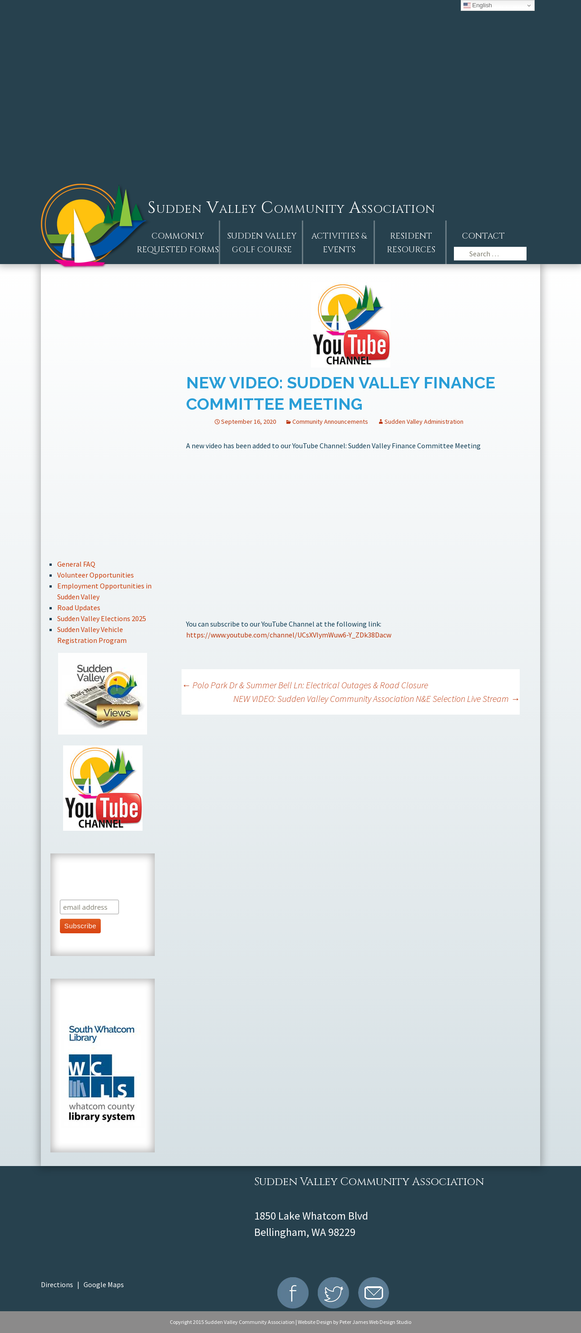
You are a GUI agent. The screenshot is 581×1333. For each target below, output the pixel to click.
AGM (103, 294)
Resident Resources (411, 242)
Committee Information (103, 446)
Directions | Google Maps (82, 1284)
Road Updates (78, 607)
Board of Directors (103, 416)
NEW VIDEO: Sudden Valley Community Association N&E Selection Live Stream (376, 698)
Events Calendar (103, 355)
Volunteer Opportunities (95, 574)
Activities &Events (339, 242)
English (477, 5)
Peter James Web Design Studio (375, 1321)
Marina (103, 538)
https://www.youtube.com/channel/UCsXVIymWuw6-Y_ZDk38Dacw (288, 634)
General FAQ (76, 563)
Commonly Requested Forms (178, 242)
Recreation (103, 507)
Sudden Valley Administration (423, 421)
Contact (483, 236)
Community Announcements (330, 421)
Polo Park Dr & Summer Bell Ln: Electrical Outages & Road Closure (305, 685)
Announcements (103, 325)
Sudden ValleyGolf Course (261, 242)
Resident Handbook (103, 386)
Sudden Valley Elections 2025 (101, 618)
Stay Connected (103, 477)
